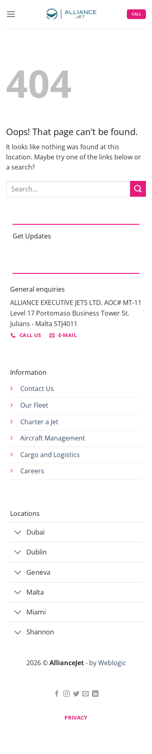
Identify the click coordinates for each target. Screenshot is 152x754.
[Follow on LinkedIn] (95, 694)
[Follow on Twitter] (76, 694)
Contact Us (37, 388)
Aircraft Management (52, 438)
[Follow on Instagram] (66, 694)
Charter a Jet (39, 421)
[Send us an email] (85, 694)
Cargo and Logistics (50, 454)
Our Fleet (34, 405)
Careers (32, 470)
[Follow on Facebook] (57, 694)
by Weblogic (107, 662)
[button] (11, 14)
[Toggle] (18, 532)
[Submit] (138, 189)
